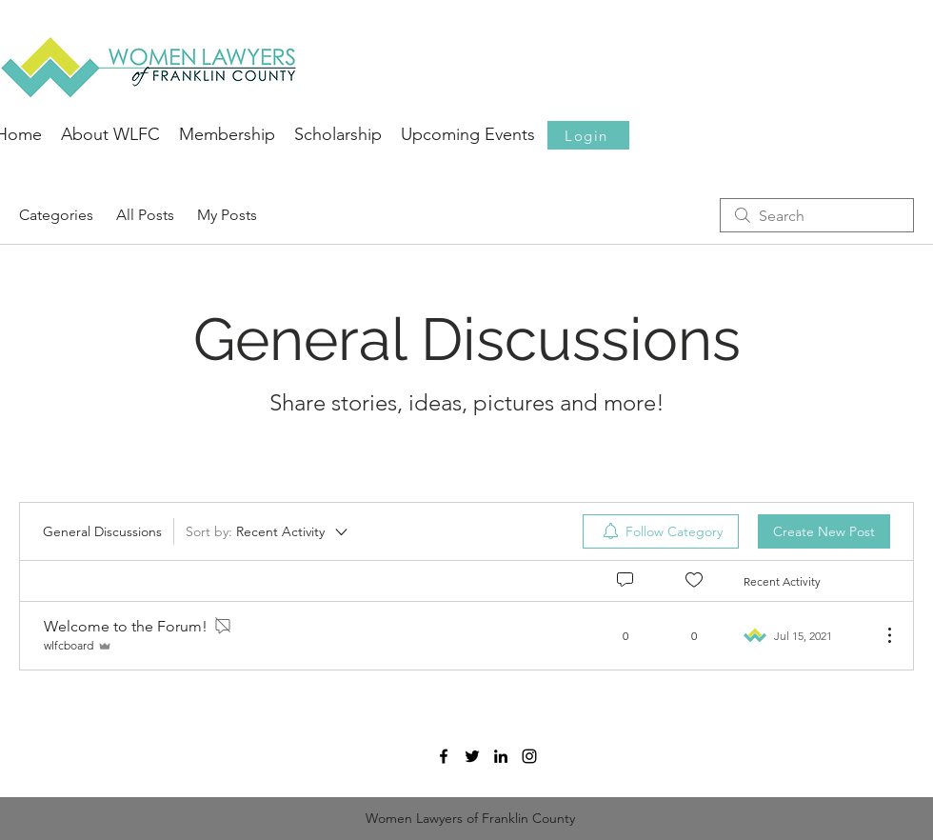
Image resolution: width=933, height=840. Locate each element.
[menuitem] (661, 531)
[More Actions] (879, 635)
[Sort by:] (268, 531)
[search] (817, 215)
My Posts (227, 215)
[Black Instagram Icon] (529, 756)
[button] (588, 135)
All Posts (145, 215)
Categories (56, 215)
